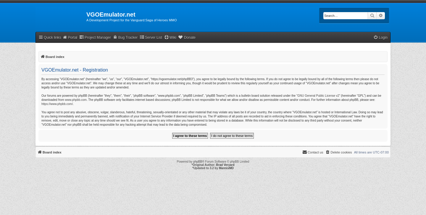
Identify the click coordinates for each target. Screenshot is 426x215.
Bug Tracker (125, 37)
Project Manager (95, 37)
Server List (151, 37)
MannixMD (226, 168)
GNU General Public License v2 (318, 95)
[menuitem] (380, 38)
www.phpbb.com (76, 99)
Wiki (170, 37)
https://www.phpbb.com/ (57, 104)
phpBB (197, 161)
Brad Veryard (225, 164)
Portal (69, 37)
